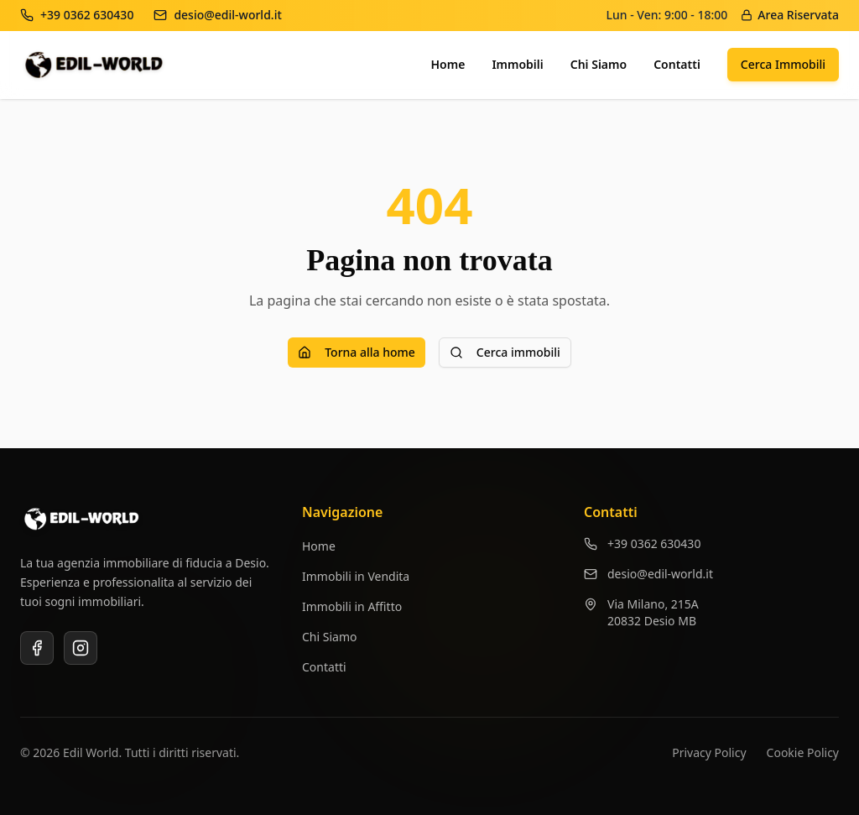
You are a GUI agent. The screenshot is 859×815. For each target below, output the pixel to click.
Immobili (517, 64)
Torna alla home (356, 352)
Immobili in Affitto (352, 606)
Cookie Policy (803, 752)
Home (448, 64)
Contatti (676, 64)
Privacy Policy (709, 752)
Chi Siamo (598, 64)
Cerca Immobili (783, 64)
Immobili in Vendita (355, 576)
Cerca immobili (505, 352)
